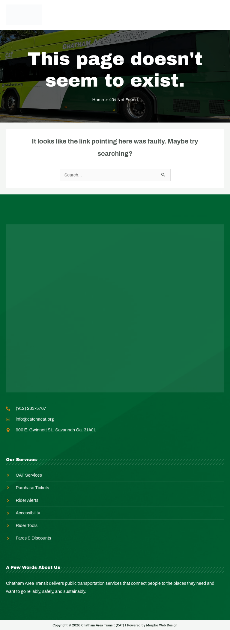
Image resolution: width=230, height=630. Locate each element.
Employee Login (104, 14)
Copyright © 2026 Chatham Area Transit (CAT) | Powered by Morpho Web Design (114, 625)
